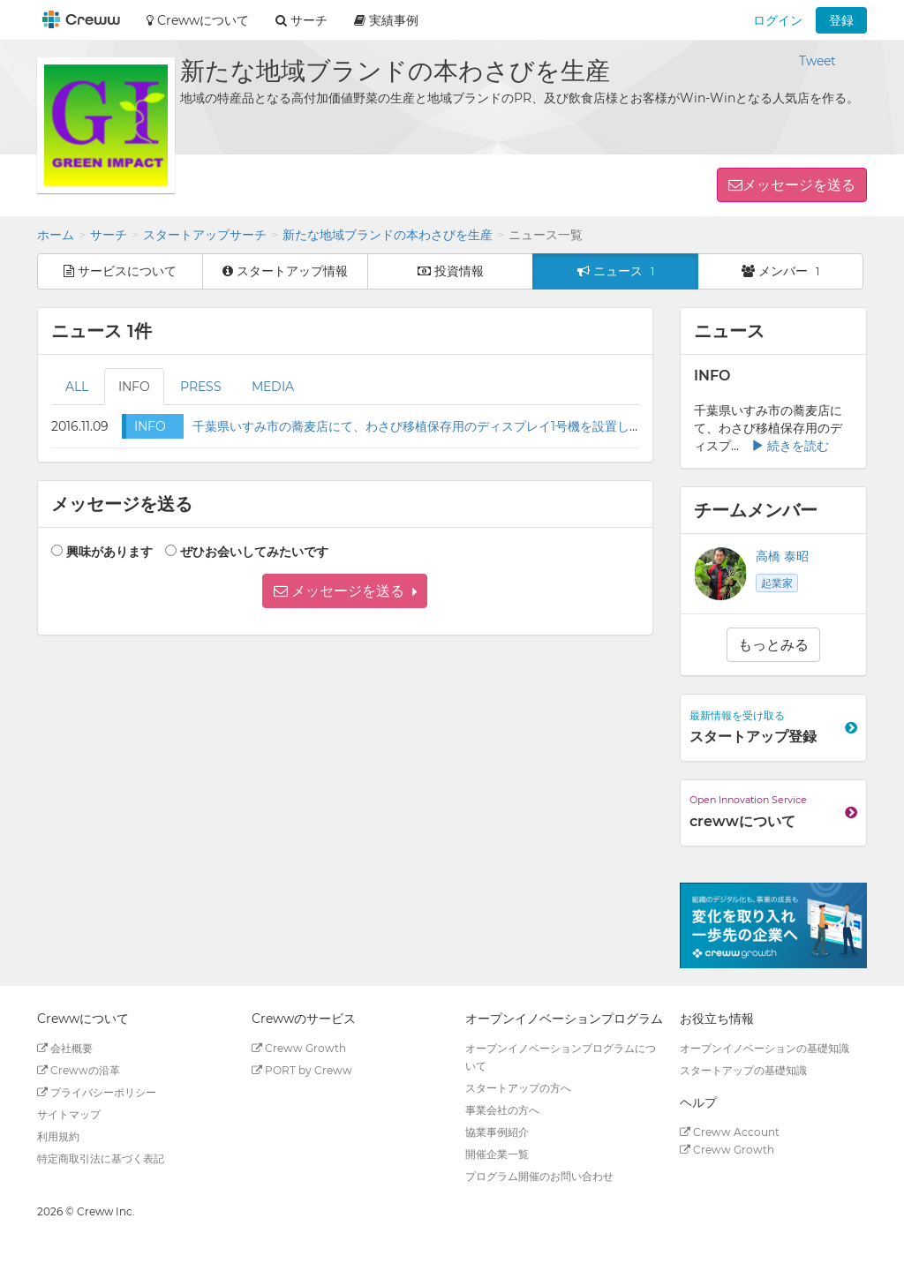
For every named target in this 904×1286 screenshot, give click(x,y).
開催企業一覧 (497, 1154)
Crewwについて (198, 20)
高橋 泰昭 (782, 556)
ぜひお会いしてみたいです (254, 552)
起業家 (777, 583)
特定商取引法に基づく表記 (100, 1158)
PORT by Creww (302, 1070)
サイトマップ (69, 1114)
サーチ (108, 235)
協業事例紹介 (497, 1132)
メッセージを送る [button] (798, 185)
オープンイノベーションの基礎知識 (764, 1048)
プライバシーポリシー (96, 1092)
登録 (841, 20)
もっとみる (773, 644)
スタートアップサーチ (205, 235)
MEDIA (273, 387)
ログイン (777, 20)
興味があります (109, 552)
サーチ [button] (301, 20)
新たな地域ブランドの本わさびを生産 (387, 235)
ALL (76, 387)
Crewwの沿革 (78, 1070)
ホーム (55, 235)
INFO (134, 387)
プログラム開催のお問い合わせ (539, 1176)
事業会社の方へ (502, 1110)
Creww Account (730, 1132)
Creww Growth (299, 1048)
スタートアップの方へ (518, 1087)
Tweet (817, 61)
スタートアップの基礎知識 (743, 1070)
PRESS (201, 387)
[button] (344, 591)
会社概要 (65, 1048)
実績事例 (386, 20)
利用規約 (58, 1136)
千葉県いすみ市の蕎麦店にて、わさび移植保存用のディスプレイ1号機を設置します (423, 426)
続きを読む (790, 446)
